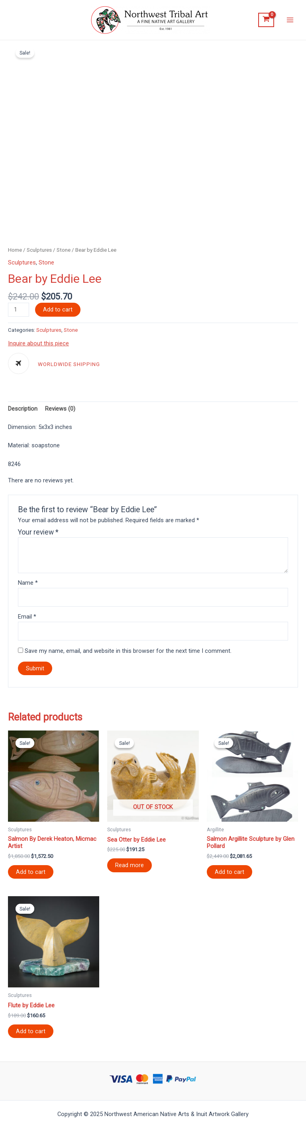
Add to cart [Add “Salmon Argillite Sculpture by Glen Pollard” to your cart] (229, 871)
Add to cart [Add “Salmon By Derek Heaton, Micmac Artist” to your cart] (30, 871)
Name (28, 582)
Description (22, 408)
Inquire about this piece (38, 343)
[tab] (22, 409)
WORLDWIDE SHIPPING (69, 364)
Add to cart (58, 309)
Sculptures (39, 250)
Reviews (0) (60, 408)
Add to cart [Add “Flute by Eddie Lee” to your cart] (30, 1031)
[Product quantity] (18, 310)
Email (27, 616)
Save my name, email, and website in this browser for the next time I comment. (128, 650)
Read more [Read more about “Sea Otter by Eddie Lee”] (129, 865)
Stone (64, 250)
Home (15, 250)
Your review (38, 532)
